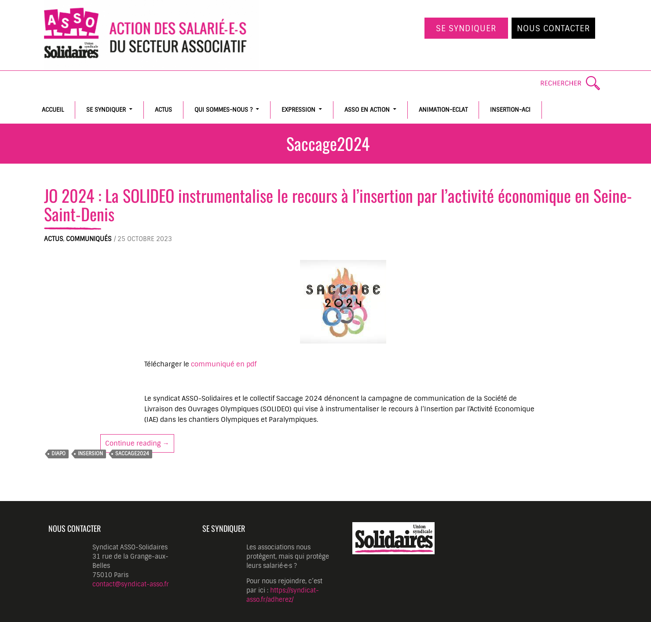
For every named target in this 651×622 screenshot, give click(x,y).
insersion (90, 453)
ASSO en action (367, 109)
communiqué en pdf (223, 364)
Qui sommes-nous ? (223, 109)
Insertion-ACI (510, 109)
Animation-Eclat (443, 109)
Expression (298, 109)
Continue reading (139, 443)
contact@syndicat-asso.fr (130, 584)
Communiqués (88, 239)
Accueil (53, 109)
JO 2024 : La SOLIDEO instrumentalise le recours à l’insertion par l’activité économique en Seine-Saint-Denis (338, 204)
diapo (58, 453)
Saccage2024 (132, 453)
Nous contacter (553, 28)
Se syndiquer (466, 28)
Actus (163, 109)
